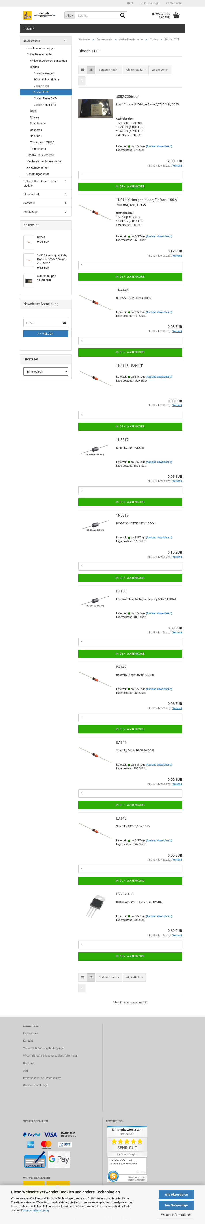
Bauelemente (31, 40)
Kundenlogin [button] (149, 3)
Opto (33, 111)
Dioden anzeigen (43, 73)
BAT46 (121, 818)
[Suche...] (69, 15)
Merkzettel (174, 3)
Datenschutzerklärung (35, 1210)
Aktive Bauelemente (39, 54)
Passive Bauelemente (40, 155)
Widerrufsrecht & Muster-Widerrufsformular (50, 1055)
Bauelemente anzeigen (41, 48)
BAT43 (121, 742)
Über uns (28, 1063)
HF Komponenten (37, 167)
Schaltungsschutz (38, 174)
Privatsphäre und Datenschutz (42, 1078)
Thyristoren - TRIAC (42, 142)
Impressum (30, 1033)
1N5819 (122, 515)
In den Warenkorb (130, 186)
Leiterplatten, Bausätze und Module (40, 183)
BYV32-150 (125, 894)
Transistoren (38, 148)
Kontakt (28, 1040)
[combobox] (109, 70)
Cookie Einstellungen (36, 1085)
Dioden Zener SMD (45, 98)
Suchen (29, 28)
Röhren (34, 117)
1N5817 (122, 440)
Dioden (34, 67)
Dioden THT (40, 92)
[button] (130, 3)
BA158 (121, 591)
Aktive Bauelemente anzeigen (48, 60)
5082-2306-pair (128, 97)
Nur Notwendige (176, 1205)
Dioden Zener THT (44, 104)
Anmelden (46, 333)
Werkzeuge (30, 211)
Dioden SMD (41, 85)
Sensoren (36, 130)
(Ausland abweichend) (159, 146)
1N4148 (122, 290)
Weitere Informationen (176, 1215)
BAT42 (121, 667)
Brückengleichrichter (46, 79)
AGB (26, 1070)
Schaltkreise (38, 123)
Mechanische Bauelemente (44, 161)
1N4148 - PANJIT (129, 366)
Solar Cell (36, 136)
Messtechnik (31, 194)
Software (29, 203)
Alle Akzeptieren (176, 1194)
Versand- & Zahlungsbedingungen (44, 1048)
